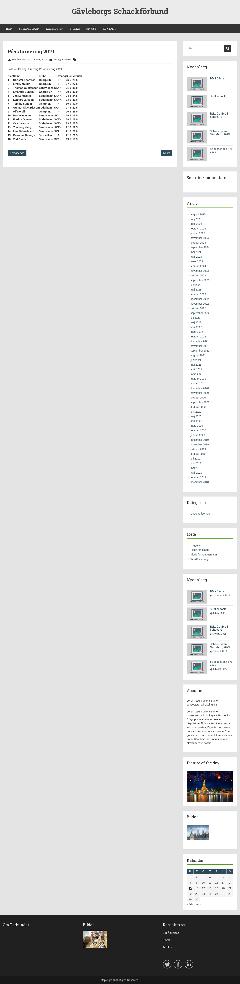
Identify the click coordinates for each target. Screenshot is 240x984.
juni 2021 (195, 359)
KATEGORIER (54, 28)
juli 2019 (195, 458)
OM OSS (91, 28)
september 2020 (199, 402)
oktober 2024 (198, 242)
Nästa (166, 153)
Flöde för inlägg (199, 549)
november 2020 (199, 392)
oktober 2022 (198, 308)
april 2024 (196, 256)
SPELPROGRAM (29, 28)
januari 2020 (197, 435)
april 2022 (196, 327)
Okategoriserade (62, 59)
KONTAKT (109, 28)
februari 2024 (198, 266)
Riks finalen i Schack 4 (219, 115)
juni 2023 (195, 284)
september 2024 (199, 247)
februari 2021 (198, 378)
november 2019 (199, 444)
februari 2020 (198, 430)
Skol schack (218, 96)
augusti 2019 (198, 453)
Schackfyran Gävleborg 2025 (220, 132)
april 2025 (196, 223)
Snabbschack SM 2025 (221, 150)
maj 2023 (195, 289)
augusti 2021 (198, 355)
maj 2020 (195, 416)
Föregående (17, 153)
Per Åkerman (19, 59)
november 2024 (199, 237)
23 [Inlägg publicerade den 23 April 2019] (196, 893)
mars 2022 (196, 331)
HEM (9, 28)
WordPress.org (199, 559)
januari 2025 (197, 233)
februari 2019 (198, 477)
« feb (190, 904)
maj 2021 (195, 364)
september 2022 (199, 313)
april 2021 (196, 369)
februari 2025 (198, 228)
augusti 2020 (198, 406)
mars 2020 (196, 425)
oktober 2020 (198, 397)
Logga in (195, 545)
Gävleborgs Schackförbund (120, 11)
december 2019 (199, 439)
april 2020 (196, 421)
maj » (198, 904)
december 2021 (199, 341)
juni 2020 (195, 411)
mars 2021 (196, 374)
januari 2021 (197, 383)
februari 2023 (198, 294)
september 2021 (199, 350)
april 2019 (196, 472)
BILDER (75, 28)
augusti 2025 (198, 214)
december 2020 (199, 388)
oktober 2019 (198, 449)
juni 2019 (195, 463)
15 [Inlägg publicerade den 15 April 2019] (190, 888)
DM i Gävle (217, 78)
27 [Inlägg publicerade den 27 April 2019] (223, 893)
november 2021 (199, 345)
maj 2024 (195, 252)
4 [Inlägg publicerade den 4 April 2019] (210, 876)
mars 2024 (196, 261)
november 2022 (199, 303)
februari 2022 (198, 336)
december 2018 (199, 482)
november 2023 (199, 270)
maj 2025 (195, 219)
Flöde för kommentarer (203, 554)
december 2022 (199, 298)
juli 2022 (195, 317)
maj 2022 (195, 322)
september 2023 (199, 280)
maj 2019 (195, 467)
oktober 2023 (198, 275)
